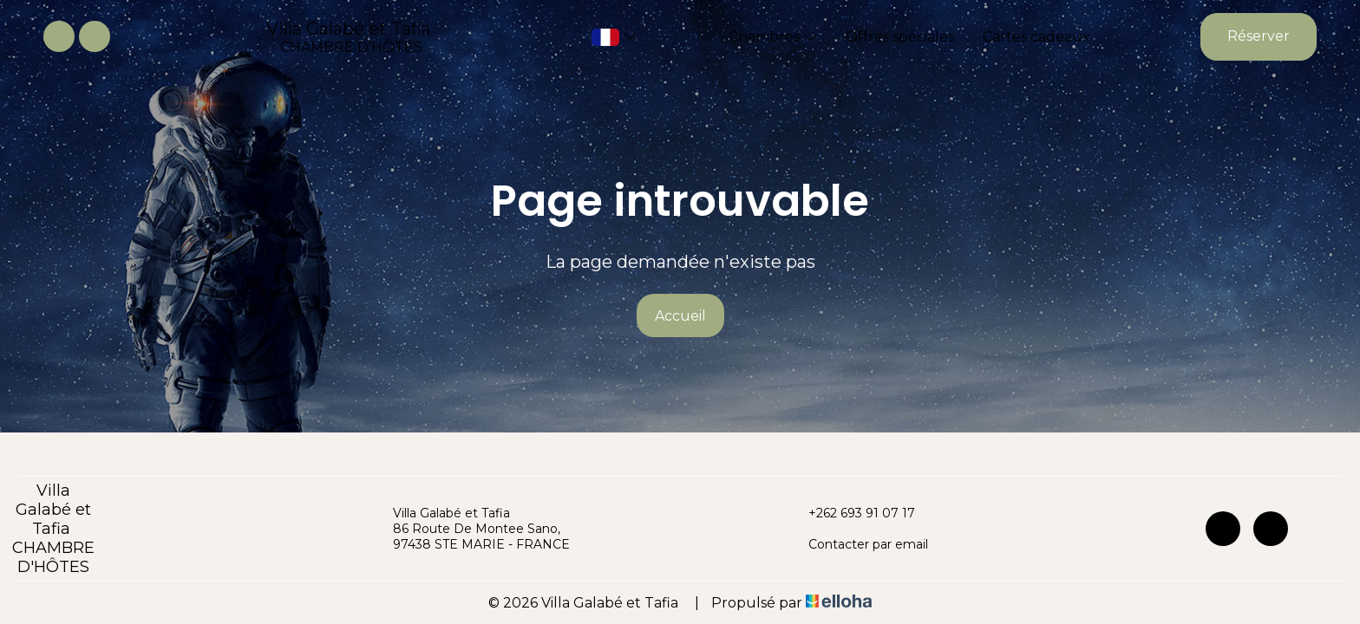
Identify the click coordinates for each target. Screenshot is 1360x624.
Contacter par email (858, 544)
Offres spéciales (900, 37)
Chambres (773, 37)
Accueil (680, 316)
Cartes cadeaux (1036, 37)
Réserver (1258, 36)
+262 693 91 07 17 (851, 513)
